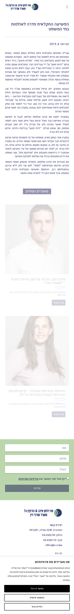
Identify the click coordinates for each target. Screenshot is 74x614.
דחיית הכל (37, 606)
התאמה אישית (37, 597)
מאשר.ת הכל (37, 588)
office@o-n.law (53, 545)
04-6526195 (48, 535)
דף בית (58, 553)
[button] (67, 7)
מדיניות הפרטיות (28, 479)
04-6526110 (49, 540)
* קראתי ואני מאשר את (42, 479)
